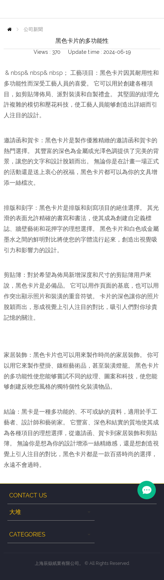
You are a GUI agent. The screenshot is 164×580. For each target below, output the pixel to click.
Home (9, 29)
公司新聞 (33, 29)
